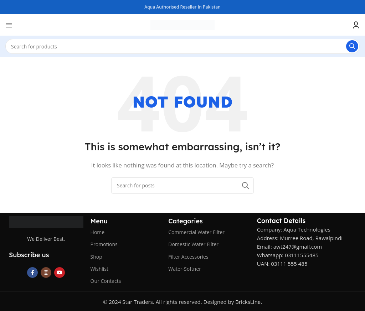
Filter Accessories (188, 256)
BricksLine (248, 301)
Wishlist (99, 268)
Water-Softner (184, 268)
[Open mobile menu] (9, 25)
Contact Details (281, 221)
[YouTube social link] (59, 272)
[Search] (182, 46)
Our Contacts (106, 281)
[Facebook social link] (32, 272)
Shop (96, 256)
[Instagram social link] (46, 272)
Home (98, 232)
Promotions (104, 244)
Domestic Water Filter (193, 244)
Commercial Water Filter (196, 232)
